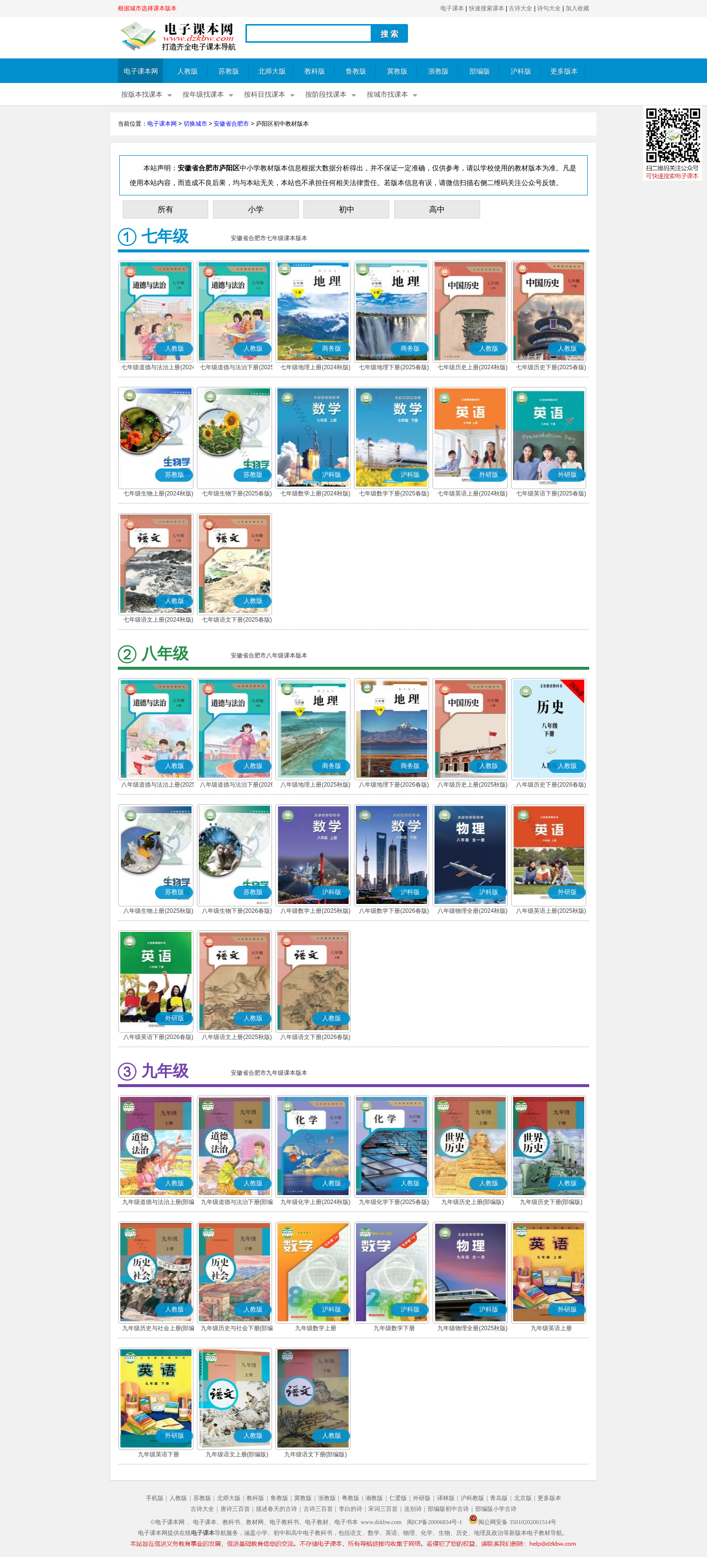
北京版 (523, 1498)
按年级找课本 (203, 94)
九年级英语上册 (551, 1328)
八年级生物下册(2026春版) (237, 910)
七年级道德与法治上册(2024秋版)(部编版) (158, 368)
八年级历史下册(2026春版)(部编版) (551, 785)
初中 (346, 209)
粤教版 (350, 1498)
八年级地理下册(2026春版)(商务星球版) (394, 785)
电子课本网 (141, 71)
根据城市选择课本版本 (147, 8)
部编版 (479, 71)
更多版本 (564, 71)
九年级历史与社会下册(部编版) (237, 1329)
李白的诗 (350, 1508)
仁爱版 (398, 1498)
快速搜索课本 (486, 8)
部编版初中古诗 (448, 1508)
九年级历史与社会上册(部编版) (158, 1329)
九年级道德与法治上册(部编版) (158, 1203)
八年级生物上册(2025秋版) (158, 910)
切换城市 (195, 123)
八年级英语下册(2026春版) (158, 1037)
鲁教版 (356, 71)
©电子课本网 (168, 1522)
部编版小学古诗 (496, 1508)
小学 (256, 209)
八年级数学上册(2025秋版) (315, 910)
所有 (165, 209)
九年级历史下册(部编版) (551, 1202)
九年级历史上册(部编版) (472, 1202)
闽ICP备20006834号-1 (434, 1522)
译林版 (446, 1498)
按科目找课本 (264, 94)
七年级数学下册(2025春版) (394, 493)
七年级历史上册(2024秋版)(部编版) (472, 368)
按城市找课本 (387, 94)
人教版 (187, 71)
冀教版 (397, 71)
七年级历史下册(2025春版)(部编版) (551, 368)
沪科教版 (472, 1498)
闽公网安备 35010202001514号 (512, 1522)
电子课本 (452, 8)
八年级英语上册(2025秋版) (551, 910)
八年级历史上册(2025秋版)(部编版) (472, 785)
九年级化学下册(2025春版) (394, 1202)
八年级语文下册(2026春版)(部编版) (315, 1038)
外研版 (422, 1498)
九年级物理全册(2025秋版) (472, 1328)
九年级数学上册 (315, 1328)
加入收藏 (577, 8)
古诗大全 (520, 8)
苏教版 (228, 71)
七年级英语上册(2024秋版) (472, 493)
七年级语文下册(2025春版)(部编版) (237, 620)
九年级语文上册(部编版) (237, 1454)
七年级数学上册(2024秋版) (315, 493)
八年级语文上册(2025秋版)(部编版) (237, 1038)
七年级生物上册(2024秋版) (158, 493)
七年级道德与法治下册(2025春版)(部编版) (237, 368)
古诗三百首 (318, 1508)
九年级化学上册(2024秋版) (315, 1202)
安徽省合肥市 (231, 123)
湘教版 (374, 1498)
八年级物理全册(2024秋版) (472, 910)
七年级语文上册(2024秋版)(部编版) (158, 620)
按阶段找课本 (326, 94)
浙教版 (438, 71)
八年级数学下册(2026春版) (394, 910)
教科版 (314, 71)
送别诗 (413, 1508)
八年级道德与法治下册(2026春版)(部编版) (237, 785)
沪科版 (521, 71)
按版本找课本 (142, 94)
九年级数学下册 (394, 1328)
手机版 (154, 1498)
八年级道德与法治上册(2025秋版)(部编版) (158, 785)
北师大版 (272, 71)
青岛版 (499, 1498)
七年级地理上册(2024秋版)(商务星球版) (315, 368)
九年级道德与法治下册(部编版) (237, 1203)
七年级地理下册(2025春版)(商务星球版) (394, 368)
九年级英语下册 (158, 1454)
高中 (437, 209)
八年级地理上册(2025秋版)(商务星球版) (315, 785)
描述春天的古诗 (276, 1508)
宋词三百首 (383, 1508)
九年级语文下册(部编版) (315, 1454)
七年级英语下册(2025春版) (551, 493)
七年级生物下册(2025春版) (237, 493)
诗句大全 (549, 8)
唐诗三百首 (235, 1508)
